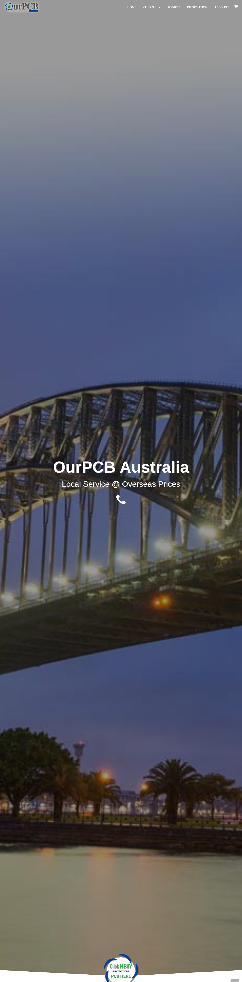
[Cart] (235, 7)
